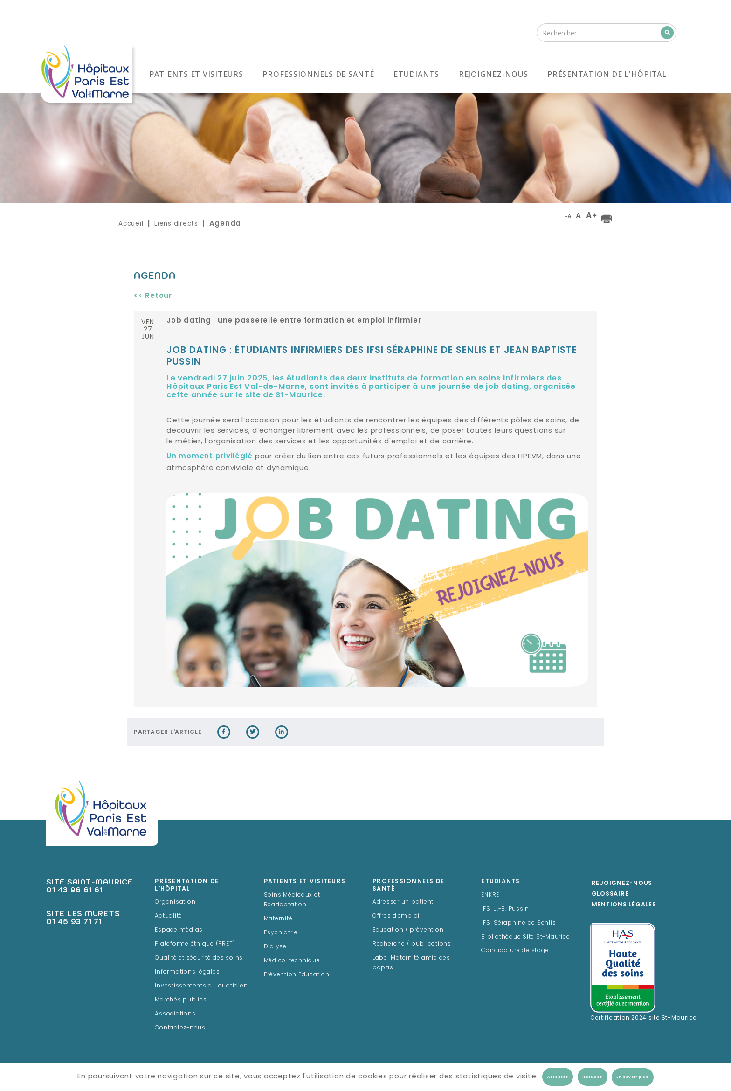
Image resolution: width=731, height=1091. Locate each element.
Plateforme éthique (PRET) (195, 944)
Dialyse (275, 947)
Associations (175, 1014)
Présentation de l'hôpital (607, 74)
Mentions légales (624, 905)
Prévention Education (297, 975)
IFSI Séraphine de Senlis (518, 923)
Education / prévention (408, 930)
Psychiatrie (281, 933)
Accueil (130, 223)
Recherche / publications (411, 944)
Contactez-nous (180, 1028)
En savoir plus (632, 1077)
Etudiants (416, 74)
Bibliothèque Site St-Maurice (525, 937)
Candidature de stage (515, 950)
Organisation (175, 902)
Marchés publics (181, 1000)
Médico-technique (292, 961)
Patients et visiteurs (196, 74)
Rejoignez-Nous (622, 883)
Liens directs (176, 223)
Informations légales (187, 972)
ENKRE (490, 895)
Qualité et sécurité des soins (199, 958)
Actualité (168, 916)
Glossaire (610, 894)
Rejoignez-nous (493, 74)
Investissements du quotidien (201, 986)
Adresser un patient (403, 902)
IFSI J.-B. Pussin (505, 909)
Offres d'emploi (396, 916)
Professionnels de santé (318, 74)
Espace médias (179, 930)
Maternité (278, 919)
